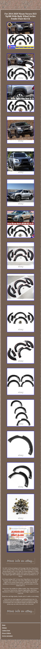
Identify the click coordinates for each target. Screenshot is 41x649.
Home (3, 625)
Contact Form (6, 630)
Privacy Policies (6, 633)
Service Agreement (7, 636)
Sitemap (4, 628)
